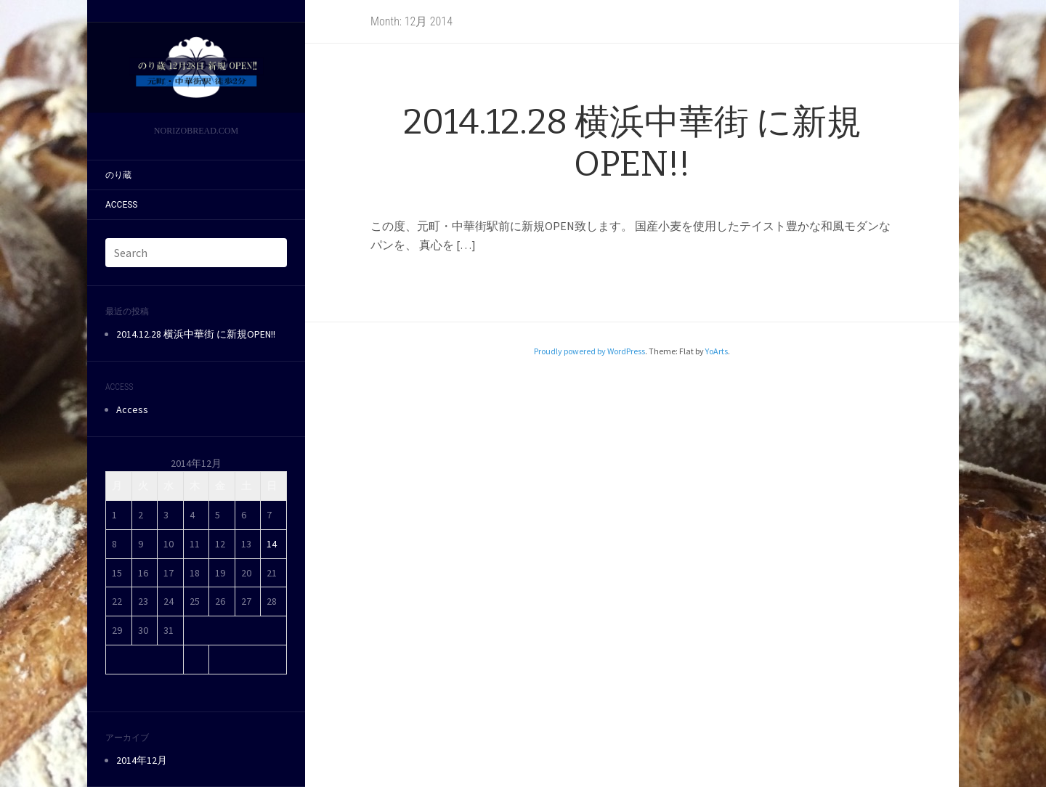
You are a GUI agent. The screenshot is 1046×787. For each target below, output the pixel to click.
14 (272, 543)
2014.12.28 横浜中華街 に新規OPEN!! (195, 334)
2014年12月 (141, 760)
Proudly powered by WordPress (589, 351)
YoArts (716, 351)
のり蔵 (118, 175)
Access (121, 205)
